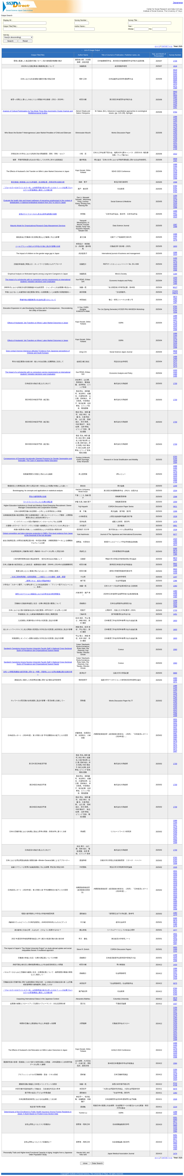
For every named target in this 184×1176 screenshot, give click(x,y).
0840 (175, 92)
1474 (175, 1154)
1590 (175, 1131)
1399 (175, 1112)
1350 (175, 133)
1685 (175, 735)
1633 (175, 731)
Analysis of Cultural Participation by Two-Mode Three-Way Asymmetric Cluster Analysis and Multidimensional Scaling (38, 112)
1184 (175, 274)
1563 (175, 650)
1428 (175, 595)
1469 (175, 359)
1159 (175, 353)
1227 (175, 123)
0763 (175, 192)
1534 (175, 491)
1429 (175, 135)
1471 (175, 363)
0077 (175, 534)
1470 (175, 361)
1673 (175, 747)
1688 (175, 897)
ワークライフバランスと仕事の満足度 (37, 502)
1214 (175, 1107)
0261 (175, 1117)
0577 (175, 1121)
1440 (175, 141)
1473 (175, 367)
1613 (175, 545)
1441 (175, 143)
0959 (175, 96)
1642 (175, 877)
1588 (175, 227)
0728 (175, 1085)
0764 (175, 112)
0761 (175, 188)
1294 (175, 106)
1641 (175, 723)
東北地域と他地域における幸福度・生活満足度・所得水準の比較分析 (38, 182)
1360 (175, 591)
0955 (175, 947)
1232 (175, 951)
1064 (175, 299)
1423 (175, 539)
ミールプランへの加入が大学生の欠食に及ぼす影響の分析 (37, 246)
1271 (175, 86)
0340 (175, 76)
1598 (175, 147)
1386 (175, 581)
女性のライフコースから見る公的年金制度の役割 (38, 214)
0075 (175, 983)
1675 (175, 745)
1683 (175, 737)
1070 (175, 84)
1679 (175, 741)
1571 (175, 682)
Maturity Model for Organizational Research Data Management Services (37, 226)
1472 (175, 365)
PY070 (175, 291)
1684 (175, 905)
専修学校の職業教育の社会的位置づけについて (38, 300)
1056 (175, 566)
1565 (175, 1114)
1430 (175, 137)
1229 (175, 104)
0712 (175, 1083)
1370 (175, 915)
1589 (175, 88)
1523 (175, 145)
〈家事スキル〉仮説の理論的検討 (38, 581)
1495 (175, 284)
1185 (175, 554)
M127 (175, 287)
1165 (175, 121)
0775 (175, 1123)
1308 (175, 511)
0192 (175, 74)
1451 (175, 614)
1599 (175, 716)
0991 (175, 526)
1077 (175, 930)
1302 (175, 161)
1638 (175, 885)
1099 (175, 949)
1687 (175, 733)
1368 (175, 680)
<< (156, 46)
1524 (175, 712)
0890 (175, 1125)
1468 (175, 357)
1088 (175, 117)
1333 (175, 278)
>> (171, 46)
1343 (175, 280)
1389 (175, 593)
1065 (175, 98)
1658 (175, 721)
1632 (175, 873)
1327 (175, 1004)
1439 (175, 139)
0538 (175, 78)
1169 (175, 102)
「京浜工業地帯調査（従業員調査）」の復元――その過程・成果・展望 (37, 577)
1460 (175, 597)
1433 (175, 965)
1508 (175, 312)
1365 (175, 301)
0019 (175, 70)
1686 (175, 901)
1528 (175, 516)
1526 (175, 1099)
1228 (175, 125)
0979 (175, 998)
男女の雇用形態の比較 (37, 496)
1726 (175, 61)
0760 (175, 186)
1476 (175, 522)
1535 (175, 867)
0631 (175, 507)
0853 (175, 82)
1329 (175, 1129)
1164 (175, 119)
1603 (175, 246)
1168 (175, 100)
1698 (175, 909)
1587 (175, 225)
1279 (175, 127)
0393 (175, 1119)
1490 (175, 282)
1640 (175, 881)
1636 (175, 889)
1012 (175, 154)
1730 (175, 149)
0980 (175, 1000)
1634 (175, 893)
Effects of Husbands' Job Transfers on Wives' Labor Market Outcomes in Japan (37, 323)
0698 (175, 80)
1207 (175, 577)
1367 (175, 303)
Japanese (178, 2)
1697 (175, 751)
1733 (175, 610)
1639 (175, 725)
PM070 (175, 293)
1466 (175, 541)
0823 (175, 552)
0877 (175, 94)
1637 (175, 727)
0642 (175, 564)
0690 (175, 673)
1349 (175, 131)
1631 (175, 719)
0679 (175, 550)
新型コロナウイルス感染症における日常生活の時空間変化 (37, 594)
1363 (175, 586)
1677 (175, 743)
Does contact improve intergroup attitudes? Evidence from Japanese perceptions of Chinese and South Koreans (38, 352)
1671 (175, 749)
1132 (175, 1127)
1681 (175, 739)
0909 (175, 159)
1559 (175, 502)
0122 (175, 72)
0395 (175, 548)
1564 (175, 1063)
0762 (175, 190)
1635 (175, 729)
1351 (175, 108)
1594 (175, 463)
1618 (175, 66)
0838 (175, 351)
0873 (175, 297)
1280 (175, 129)
